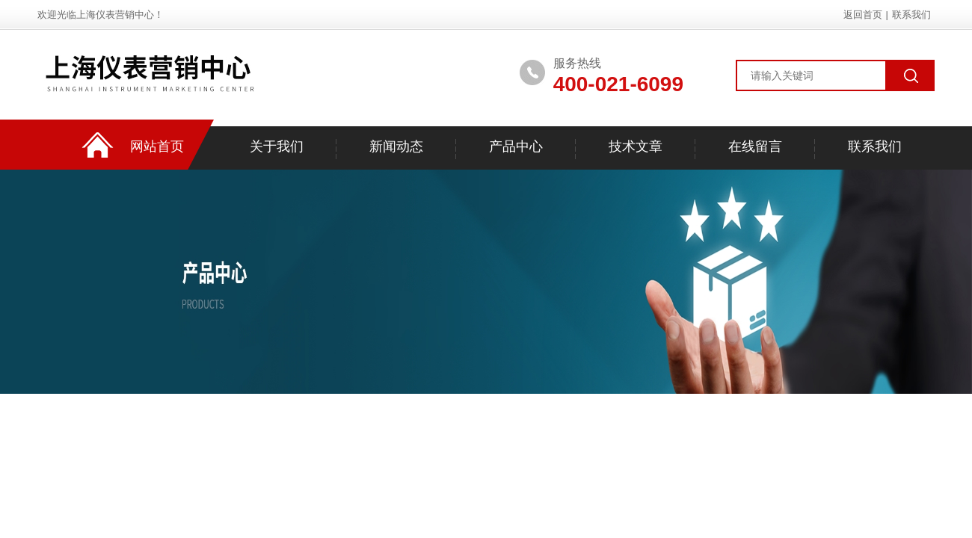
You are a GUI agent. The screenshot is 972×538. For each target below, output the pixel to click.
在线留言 (755, 146)
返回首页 (862, 14)
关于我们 (277, 146)
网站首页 (157, 146)
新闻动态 (396, 146)
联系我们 (911, 14)
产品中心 (516, 146)
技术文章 (635, 146)
